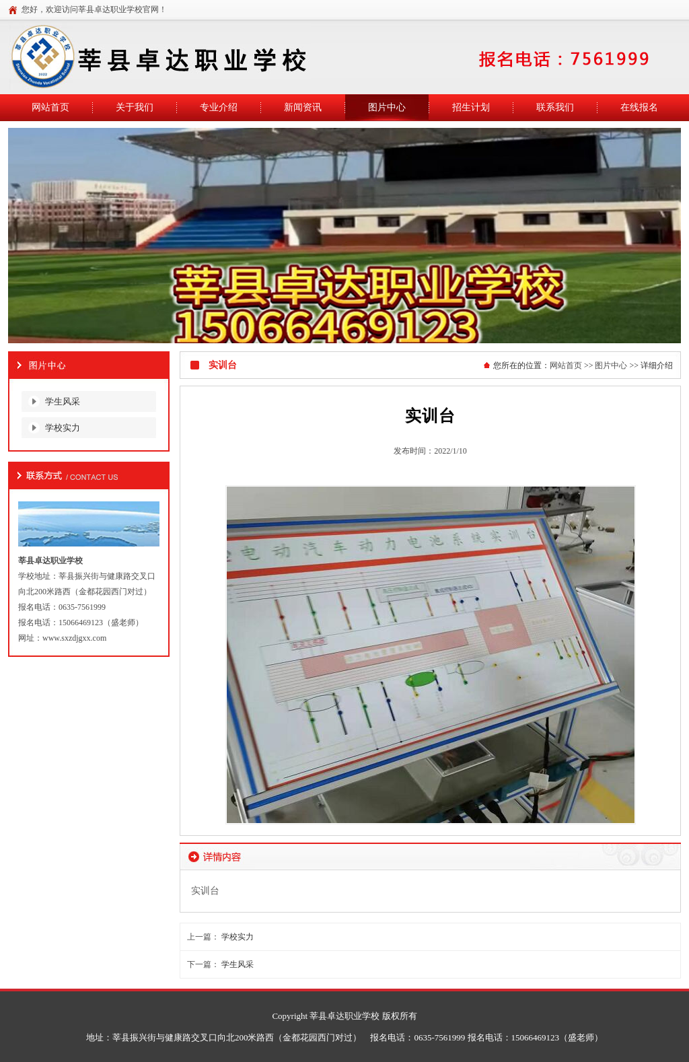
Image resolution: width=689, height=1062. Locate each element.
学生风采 (62, 401)
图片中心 (611, 365)
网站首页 (566, 365)
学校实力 (62, 428)
